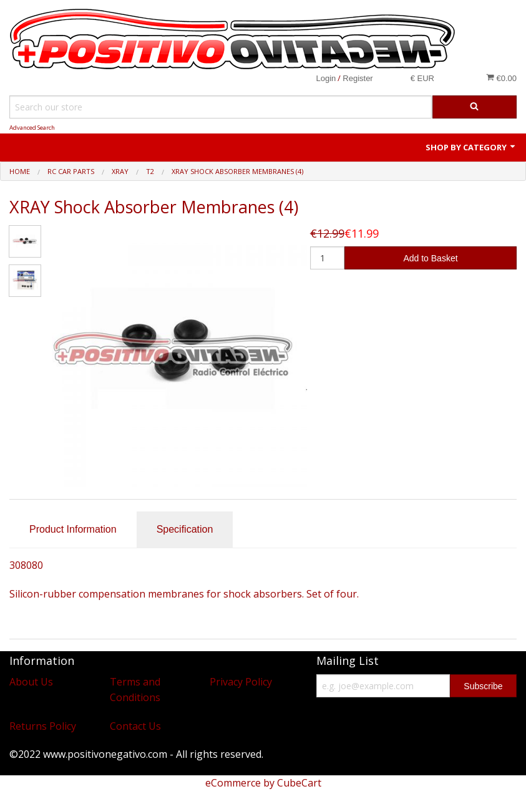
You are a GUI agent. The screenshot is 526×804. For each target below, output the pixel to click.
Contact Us (135, 726)
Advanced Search (32, 128)
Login (326, 78)
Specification (185, 529)
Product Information (73, 529)
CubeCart (299, 783)
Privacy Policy (241, 682)
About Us (31, 682)
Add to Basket (430, 258)
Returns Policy (42, 726)
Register (358, 78)
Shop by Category (471, 147)
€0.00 (501, 78)
